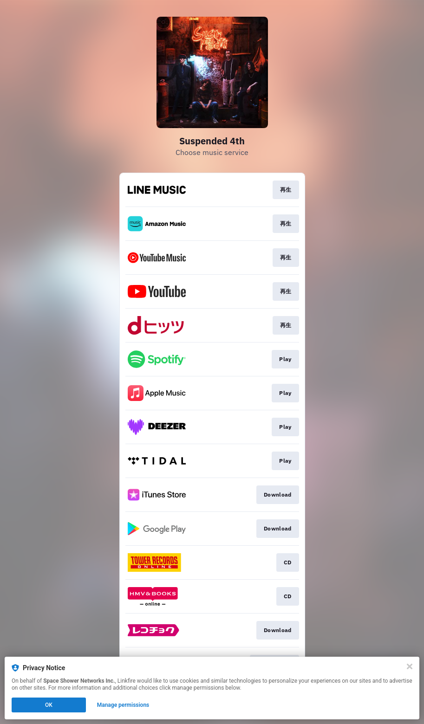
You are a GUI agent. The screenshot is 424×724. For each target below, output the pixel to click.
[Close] (409, 666)
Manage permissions (123, 705)
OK (48, 705)
